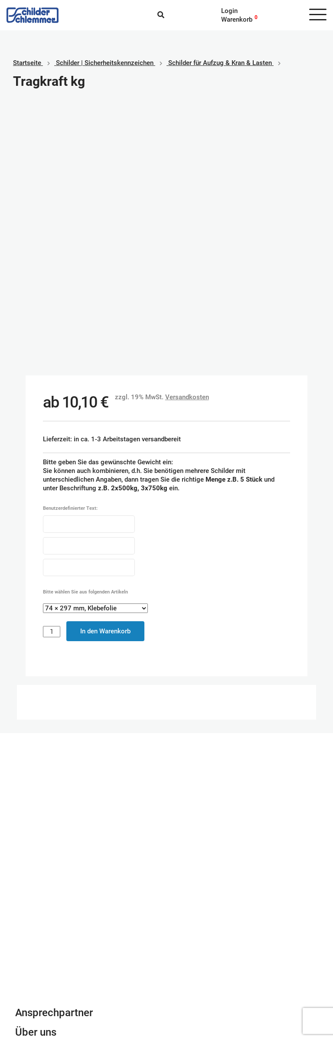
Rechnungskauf (195, 987)
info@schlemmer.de (44, 824)
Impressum (31, 961)
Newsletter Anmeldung (68, 807)
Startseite (27, 63)
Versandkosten (187, 133)
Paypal (183, 953)
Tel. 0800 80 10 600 (45, 833)
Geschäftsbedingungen (48, 953)
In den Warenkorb (105, 367)
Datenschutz (33, 970)
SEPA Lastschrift (197, 961)
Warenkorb (236, 19)
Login (229, 11)
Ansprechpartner (54, 748)
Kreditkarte (189, 970)
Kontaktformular (53, 787)
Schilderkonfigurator (166, 648)
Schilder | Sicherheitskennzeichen (104, 63)
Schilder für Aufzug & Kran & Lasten (220, 63)
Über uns (35, 768)
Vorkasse (187, 979)
